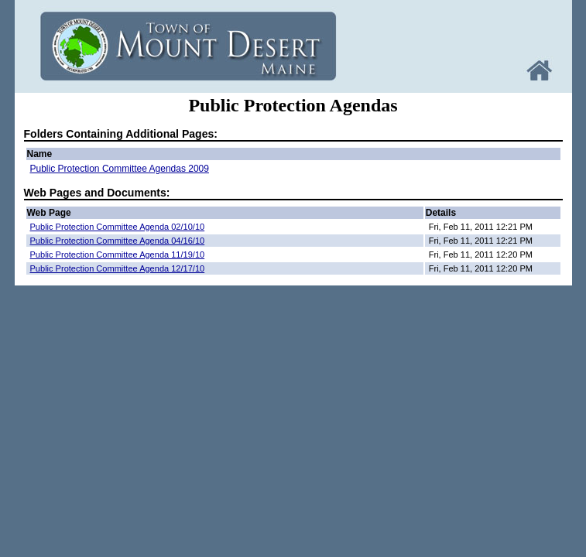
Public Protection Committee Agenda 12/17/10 (117, 268)
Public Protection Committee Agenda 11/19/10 (117, 254)
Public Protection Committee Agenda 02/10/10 (117, 226)
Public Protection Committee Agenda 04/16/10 (117, 240)
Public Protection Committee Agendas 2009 (119, 168)
